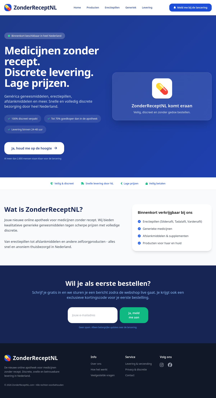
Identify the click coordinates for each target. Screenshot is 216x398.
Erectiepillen (112, 7)
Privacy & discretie (136, 369)
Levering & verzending (138, 363)
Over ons (96, 363)
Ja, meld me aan (133, 315)
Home (77, 7)
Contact (129, 375)
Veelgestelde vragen (103, 375)
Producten (93, 7)
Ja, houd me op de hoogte (34, 148)
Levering (147, 7)
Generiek (130, 7)
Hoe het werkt (99, 369)
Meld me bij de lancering (190, 7)
